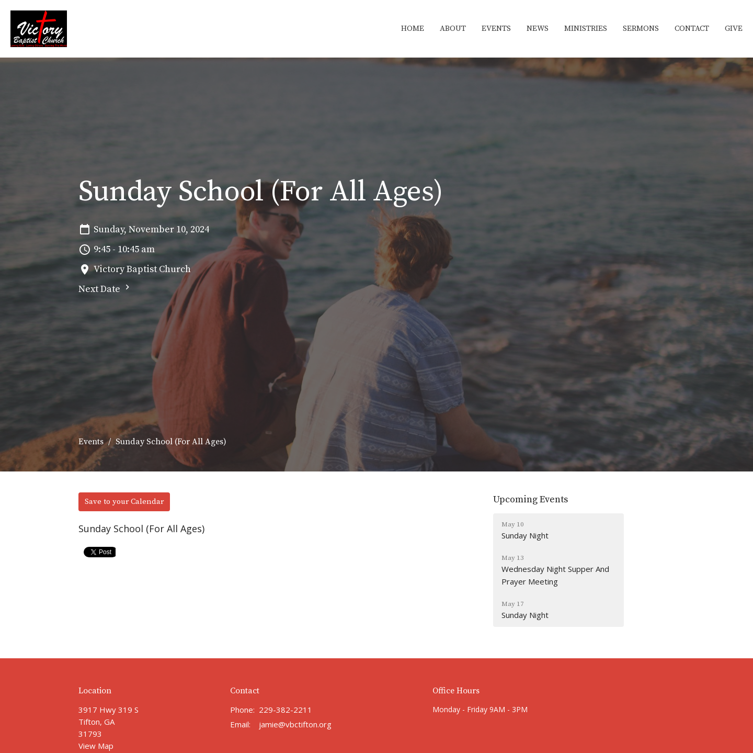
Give (734, 28)
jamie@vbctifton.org (295, 724)
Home (412, 28)
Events (496, 28)
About (453, 28)
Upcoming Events (530, 499)
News (538, 28)
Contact (692, 28)
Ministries (585, 28)
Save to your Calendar (124, 502)
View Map (95, 745)
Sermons (641, 28)
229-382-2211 (285, 709)
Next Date (105, 288)
